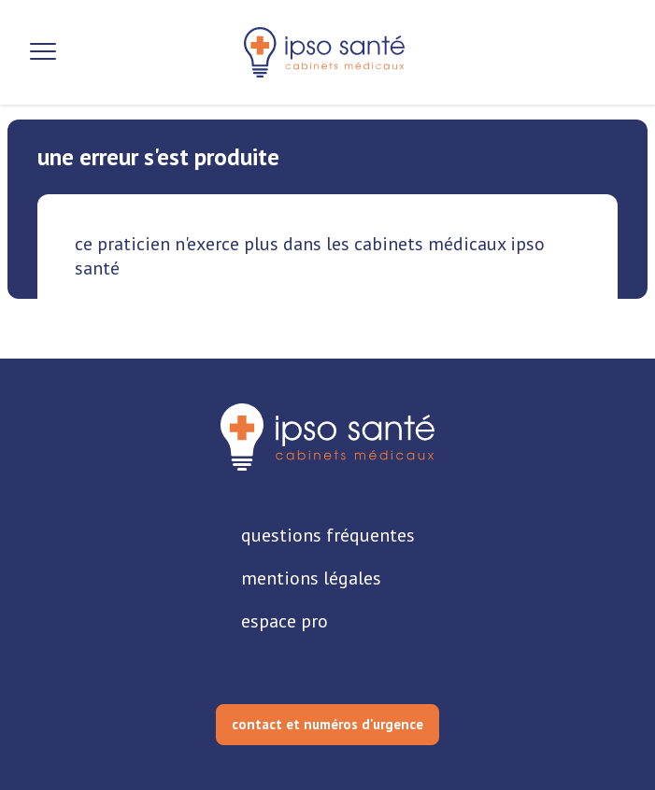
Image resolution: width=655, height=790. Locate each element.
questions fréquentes (328, 535)
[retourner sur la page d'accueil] (327, 437)
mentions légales (311, 578)
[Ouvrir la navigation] (43, 52)
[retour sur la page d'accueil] (324, 52)
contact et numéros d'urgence (327, 724)
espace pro (284, 621)
